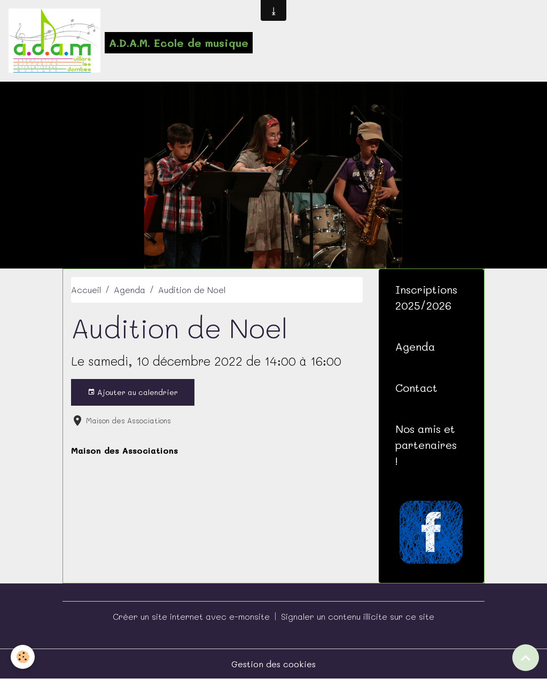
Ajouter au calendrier (133, 392)
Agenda (129, 289)
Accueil (86, 289)
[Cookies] (23, 657)
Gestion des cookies (273, 663)
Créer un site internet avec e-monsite (191, 616)
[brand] (131, 41)
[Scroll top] (525, 657)
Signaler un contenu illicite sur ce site (357, 616)
